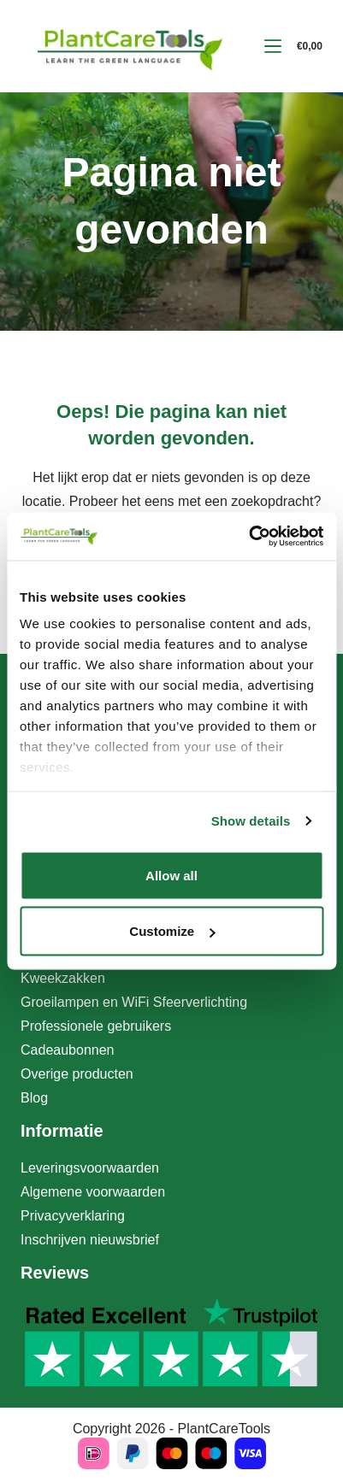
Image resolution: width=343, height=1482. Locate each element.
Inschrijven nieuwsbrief (90, 1239)
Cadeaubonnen (67, 1050)
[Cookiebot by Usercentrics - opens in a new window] (248, 537)
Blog (34, 1098)
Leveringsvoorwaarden (90, 1168)
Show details (251, 821)
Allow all (171, 874)
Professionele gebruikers (96, 1026)
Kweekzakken (63, 978)
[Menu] (272, 46)
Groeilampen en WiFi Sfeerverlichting (134, 1002)
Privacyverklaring (73, 1216)
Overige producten (77, 1074)
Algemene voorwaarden (93, 1192)
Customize (172, 931)
